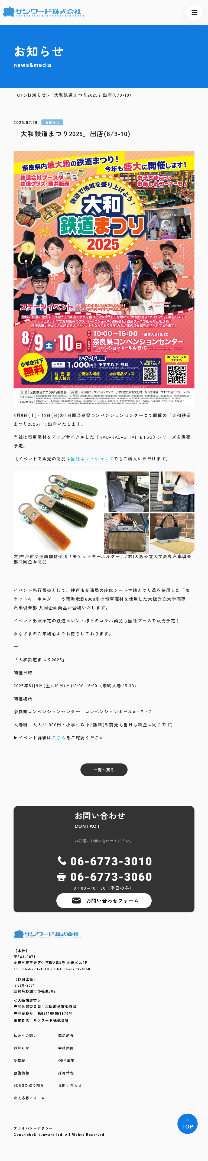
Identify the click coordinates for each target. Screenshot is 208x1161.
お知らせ (36, 94)
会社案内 (66, 1048)
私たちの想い (25, 1035)
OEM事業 (66, 1060)
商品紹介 (66, 1035)
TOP (19, 94)
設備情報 (21, 1073)
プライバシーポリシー (33, 1128)
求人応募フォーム (29, 1098)
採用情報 (66, 1073)
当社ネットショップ (92, 458)
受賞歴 (19, 1060)
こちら (59, 737)
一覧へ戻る (104, 769)
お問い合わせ (70, 1085)
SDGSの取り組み (29, 1085)
